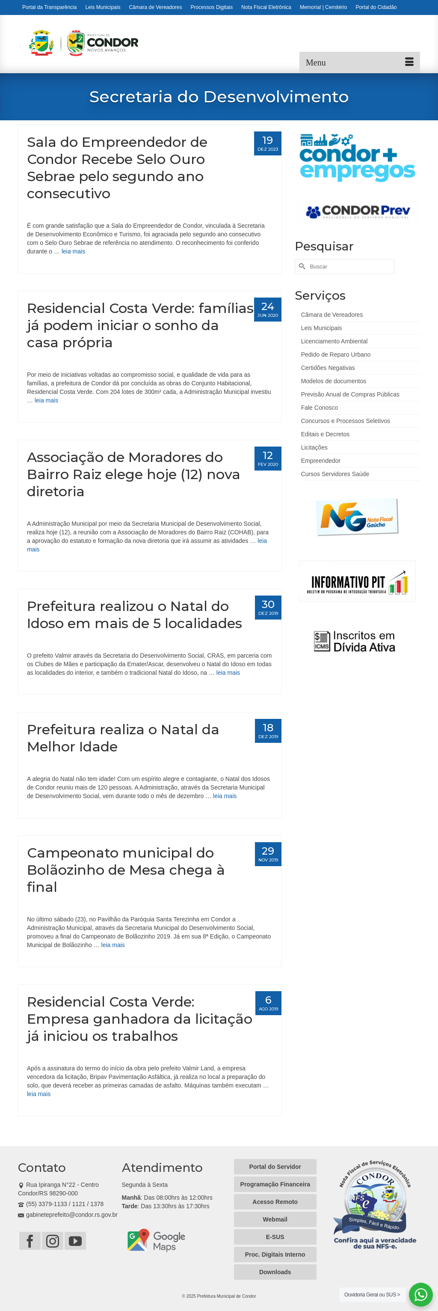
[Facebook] (30, 1240)
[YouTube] (75, 1240)
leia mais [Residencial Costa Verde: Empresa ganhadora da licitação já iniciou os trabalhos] (38, 1094)
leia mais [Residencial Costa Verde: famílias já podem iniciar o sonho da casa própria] (46, 400)
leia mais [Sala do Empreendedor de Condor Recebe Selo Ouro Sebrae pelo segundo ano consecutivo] (73, 251)
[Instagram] (52, 1240)
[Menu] (359, 62)
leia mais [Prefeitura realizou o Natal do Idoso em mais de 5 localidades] (228, 672)
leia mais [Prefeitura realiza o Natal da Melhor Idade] (225, 796)
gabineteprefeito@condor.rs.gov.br (68, 1214)
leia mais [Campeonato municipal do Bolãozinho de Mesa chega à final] (113, 945)
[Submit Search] (301, 266)
